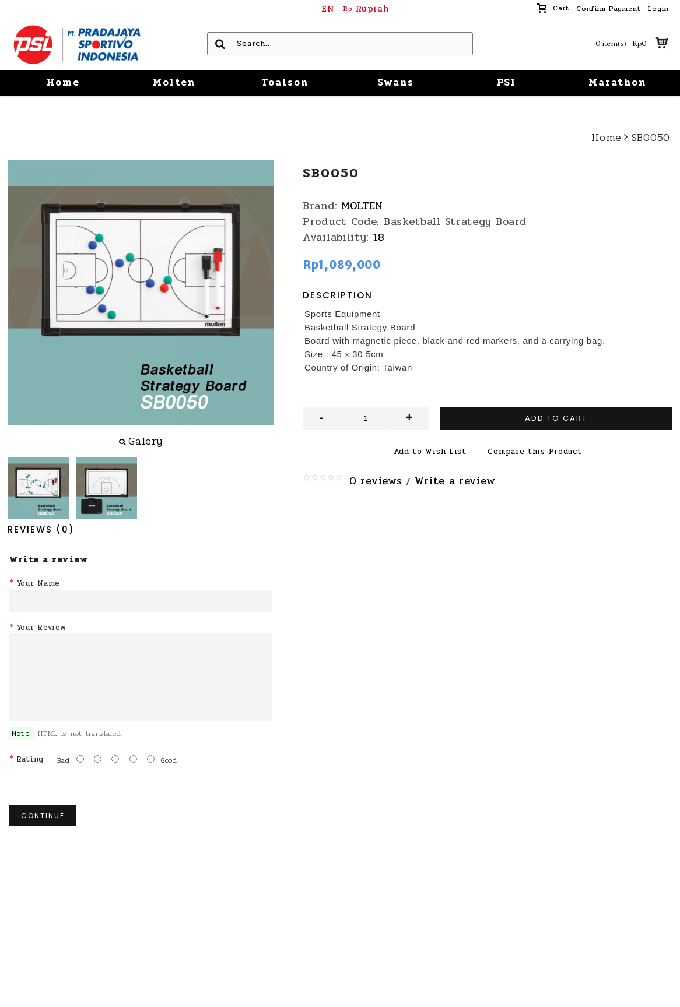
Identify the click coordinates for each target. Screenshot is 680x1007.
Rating (30, 759)
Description (338, 295)
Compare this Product (534, 451)
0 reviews (375, 481)
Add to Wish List (430, 451)
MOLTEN (362, 206)
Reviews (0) (41, 529)
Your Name (38, 583)
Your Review (41, 627)
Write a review (455, 481)
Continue (43, 816)
